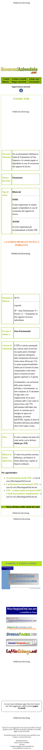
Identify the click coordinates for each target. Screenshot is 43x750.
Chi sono (22, 744)
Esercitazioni (34, 82)
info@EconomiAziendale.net (25, 746)
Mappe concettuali (19, 82)
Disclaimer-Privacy (22, 741)
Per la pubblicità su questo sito (22, 748)
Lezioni (6, 79)
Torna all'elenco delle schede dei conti (22, 507)
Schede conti (34, 79)
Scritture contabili (19, 79)
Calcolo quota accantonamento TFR (22, 484)
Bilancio (5, 82)
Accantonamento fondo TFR (18, 478)
